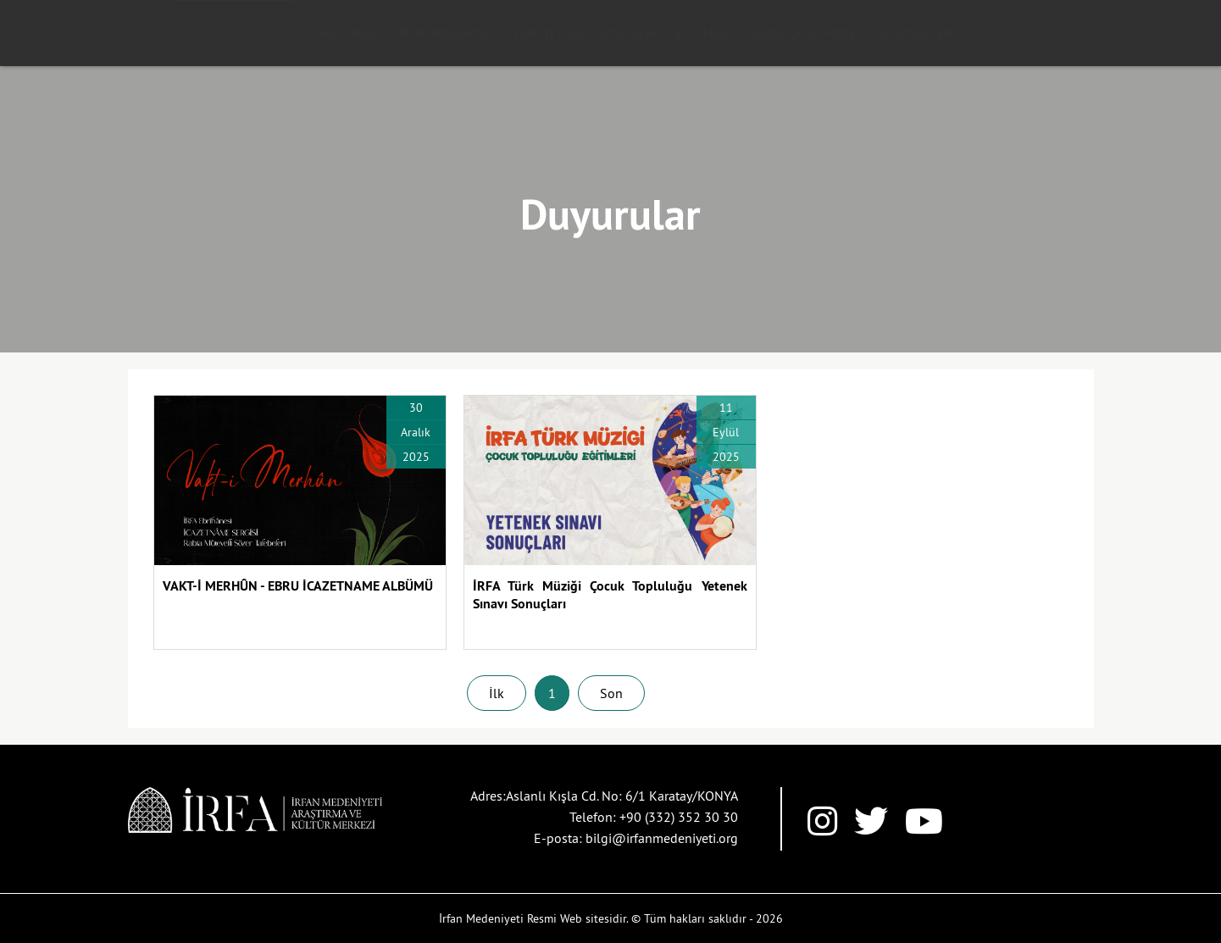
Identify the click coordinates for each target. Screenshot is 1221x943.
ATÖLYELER (629, 33)
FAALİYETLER (548, 33)
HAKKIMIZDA (347, 33)
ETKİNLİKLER (917, 33)
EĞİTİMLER (703, 33)
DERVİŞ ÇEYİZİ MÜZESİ (807, 33)
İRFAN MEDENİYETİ (447, 33)
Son (611, 693)
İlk (496, 693)
